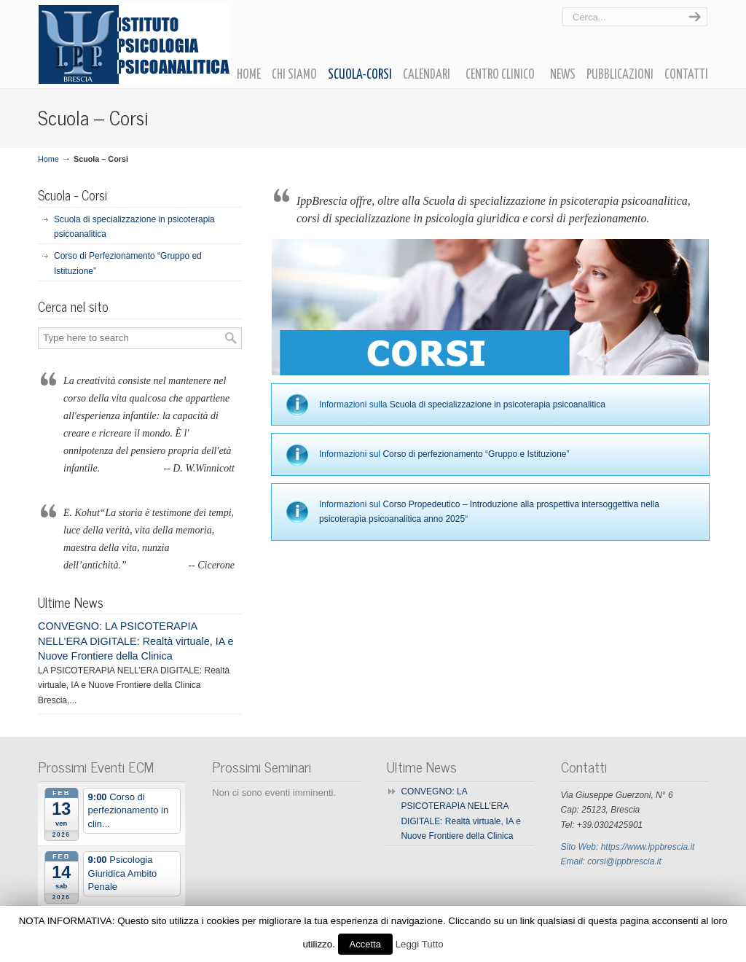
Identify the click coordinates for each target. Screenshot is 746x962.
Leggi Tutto (420, 944)
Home (48, 159)
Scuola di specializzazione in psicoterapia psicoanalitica (497, 404)
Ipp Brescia (134, 44)
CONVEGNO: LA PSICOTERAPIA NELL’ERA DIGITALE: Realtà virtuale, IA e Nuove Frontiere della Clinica (135, 640)
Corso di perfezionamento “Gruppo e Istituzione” (475, 454)
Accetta (365, 944)
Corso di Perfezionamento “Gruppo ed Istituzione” (128, 263)
